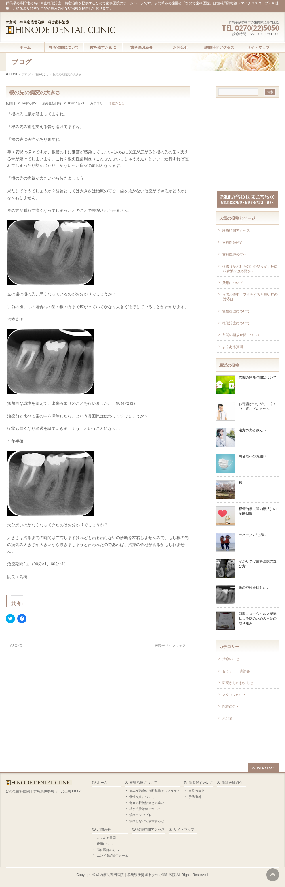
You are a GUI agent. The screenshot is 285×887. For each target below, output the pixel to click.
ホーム (102, 783)
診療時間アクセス (236, 231)
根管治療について (236, 323)
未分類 (227, 718)
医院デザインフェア (172, 646)
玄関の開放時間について (241, 335)
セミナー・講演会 (236, 671)
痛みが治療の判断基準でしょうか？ (154, 790)
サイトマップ (184, 830)
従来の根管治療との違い (146, 803)
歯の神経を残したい (254, 587)
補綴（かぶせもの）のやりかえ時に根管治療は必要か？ (250, 268)
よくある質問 (232, 347)
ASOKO (14, 646)
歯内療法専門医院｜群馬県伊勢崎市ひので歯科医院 (136, 875)
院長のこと (231, 707)
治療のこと (116, 103)
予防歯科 (195, 797)
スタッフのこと (234, 695)
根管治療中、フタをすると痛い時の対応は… (250, 297)
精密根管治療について (145, 809)
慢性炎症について (236, 311)
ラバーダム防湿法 (252, 535)
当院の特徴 (196, 790)
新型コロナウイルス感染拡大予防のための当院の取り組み (258, 618)
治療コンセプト (140, 815)
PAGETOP (266, 767)
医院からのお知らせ (237, 683)
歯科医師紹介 (232, 242)
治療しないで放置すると (146, 821)
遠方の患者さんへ (252, 430)
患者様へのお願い (252, 456)
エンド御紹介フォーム (112, 855)
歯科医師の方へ (234, 254)
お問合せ (104, 830)
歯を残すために (201, 783)
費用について (232, 283)
